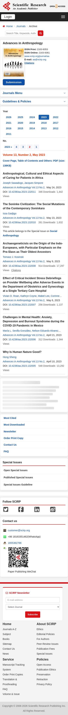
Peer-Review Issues (48, 644)
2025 (20, 117)
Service (8, 659)
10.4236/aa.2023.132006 (22, 339)
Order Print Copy (13, 438)
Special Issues (44, 653)
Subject (7, 634)
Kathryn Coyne (28, 296)
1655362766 (15, 543)
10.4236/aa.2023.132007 (22, 304)
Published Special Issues (18, 477)
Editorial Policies (46, 634)
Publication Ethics (46, 669)
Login (8, 17)
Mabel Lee (43, 296)
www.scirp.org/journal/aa (36, 56)
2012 (55, 128)
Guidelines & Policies (34, 101)
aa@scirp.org (39, 59)
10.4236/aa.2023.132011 (22, 191)
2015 (20, 128)
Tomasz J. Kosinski (13, 257)
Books (6, 639)
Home (9, 26)
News (6, 653)
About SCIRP (46, 624)
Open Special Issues (15, 470)
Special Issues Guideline (18, 484)
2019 (32, 122)
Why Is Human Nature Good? (22, 351)
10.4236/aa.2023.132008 (22, 265)
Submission (14, 82)
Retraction (42, 679)
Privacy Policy (44, 684)
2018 (43, 122)
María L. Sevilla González (17, 330)
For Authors (43, 639)
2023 (43, 117)
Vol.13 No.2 (38, 187)
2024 (32, 117)
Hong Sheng (9, 357)
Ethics (40, 629)
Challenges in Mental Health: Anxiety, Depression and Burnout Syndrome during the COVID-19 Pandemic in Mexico (33, 321)
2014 (32, 128)
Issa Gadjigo (9, 213)
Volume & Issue (11, 694)
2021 (8, 122)
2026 (8, 117)
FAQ (6, 451)
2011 (8, 134)
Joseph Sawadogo (13, 183)
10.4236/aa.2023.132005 (22, 365)
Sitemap (7, 644)
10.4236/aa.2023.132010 (22, 222)
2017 (55, 122)
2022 (55, 117)
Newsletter (10, 431)
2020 (20, 122)
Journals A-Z (9, 629)
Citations (29, 63)
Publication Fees (46, 648)
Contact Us (10, 444)
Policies (43, 659)
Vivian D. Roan (11, 296)
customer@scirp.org (19, 530)
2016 (8, 128)
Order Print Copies (13, 674)
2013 (43, 128)
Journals (21, 26)
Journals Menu (34, 93)
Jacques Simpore (33, 183)
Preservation (44, 674)
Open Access (44, 664)
